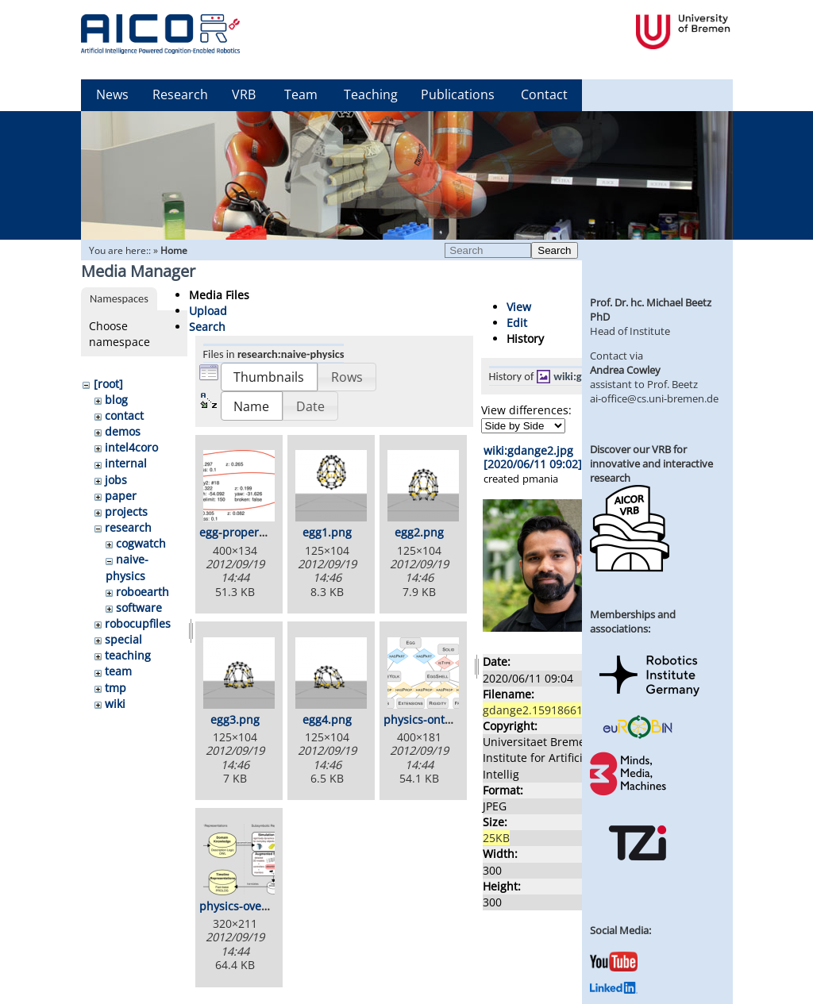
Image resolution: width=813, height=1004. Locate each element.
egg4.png (327, 719)
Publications (458, 94)
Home (173, 250)
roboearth (142, 591)
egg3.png (235, 719)
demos (123, 431)
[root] (108, 383)
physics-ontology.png (439, 719)
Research (180, 94)
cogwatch (141, 543)
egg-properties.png (250, 532)
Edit (517, 322)
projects (126, 511)
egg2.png (419, 532)
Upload (208, 310)
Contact (544, 94)
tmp (115, 687)
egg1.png (327, 532)
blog (116, 399)
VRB (244, 94)
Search (554, 250)
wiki (115, 703)
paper (121, 495)
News (112, 94)
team (118, 671)
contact (124, 415)
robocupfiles (138, 623)
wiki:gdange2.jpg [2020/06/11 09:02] (533, 457)
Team (301, 94)
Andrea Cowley (625, 370)
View (519, 306)
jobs (116, 479)
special (123, 639)
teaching (128, 655)
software (139, 607)
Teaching (371, 94)
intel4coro (131, 447)
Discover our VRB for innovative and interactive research (651, 463)
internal (126, 463)
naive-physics (127, 567)
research (128, 527)
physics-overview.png (256, 906)
